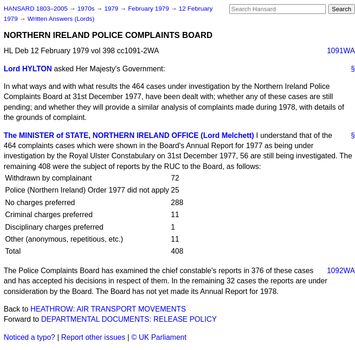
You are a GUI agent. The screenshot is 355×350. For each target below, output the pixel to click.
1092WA (341, 271)
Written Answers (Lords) (60, 18)
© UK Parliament (158, 337)
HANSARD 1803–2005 (35, 8)
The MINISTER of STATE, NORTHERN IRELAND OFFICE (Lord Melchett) (129, 135)
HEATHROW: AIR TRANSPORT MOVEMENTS (108, 309)
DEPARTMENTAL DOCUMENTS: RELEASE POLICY (129, 319)
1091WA (341, 51)
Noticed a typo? (29, 337)
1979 (112, 8)
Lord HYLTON (28, 69)
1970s (86, 8)
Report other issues (93, 337)
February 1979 (149, 8)
